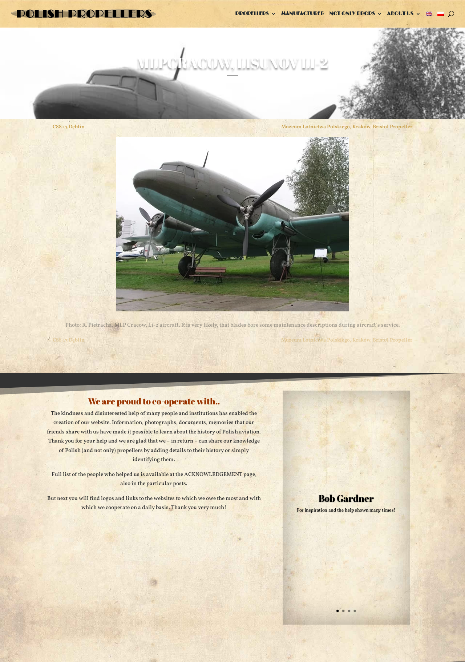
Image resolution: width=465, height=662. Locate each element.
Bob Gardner (346, 498)
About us (400, 14)
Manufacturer (302, 14)
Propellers (251, 14)
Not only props (352, 14)
